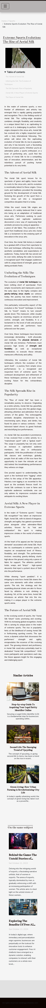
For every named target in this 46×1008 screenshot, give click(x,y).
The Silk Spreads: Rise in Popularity (19, 88)
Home (4, 21)
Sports (12, 21)
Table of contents (16, 72)
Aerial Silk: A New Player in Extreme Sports (22, 93)
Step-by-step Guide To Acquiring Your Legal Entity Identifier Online (23, 707)
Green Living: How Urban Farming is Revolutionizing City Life (23, 790)
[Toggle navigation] (5, 6)
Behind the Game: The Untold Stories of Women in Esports (23, 858)
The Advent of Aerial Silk (15, 77)
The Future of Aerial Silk (14, 97)
